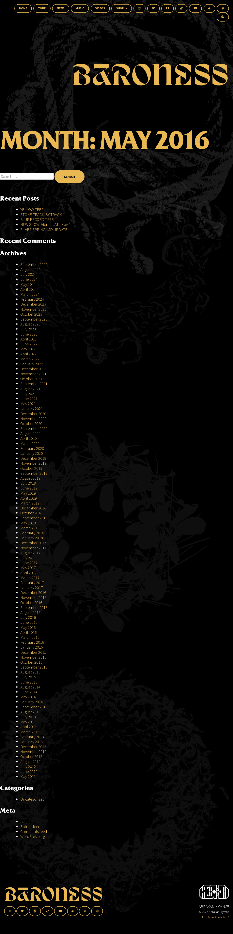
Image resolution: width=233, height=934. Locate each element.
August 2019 (30, 478)
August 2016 (30, 612)
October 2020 (31, 423)
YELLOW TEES (31, 209)
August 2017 (30, 552)
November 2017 (33, 547)
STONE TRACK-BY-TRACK (41, 214)
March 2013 (29, 731)
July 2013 (28, 716)
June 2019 (29, 488)
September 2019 (33, 473)
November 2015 (33, 657)
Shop (121, 8)
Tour (42, 8)
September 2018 (33, 517)
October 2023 (31, 314)
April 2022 (28, 353)
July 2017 (28, 557)
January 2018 (31, 537)
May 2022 (28, 349)
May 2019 (28, 493)
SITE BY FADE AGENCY (214, 917)
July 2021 (28, 393)
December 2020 (33, 413)
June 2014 (29, 692)
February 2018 (32, 532)
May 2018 (28, 523)
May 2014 (28, 697)
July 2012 (28, 766)
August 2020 (30, 433)
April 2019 (28, 498)
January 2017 (31, 587)
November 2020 (33, 418)
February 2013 (32, 736)
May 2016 (28, 627)
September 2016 (33, 607)
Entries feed (30, 826)
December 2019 (33, 458)
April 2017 (28, 572)
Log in (25, 821)
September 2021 (33, 383)
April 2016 (28, 632)
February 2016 (32, 642)
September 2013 (33, 707)
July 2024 (28, 274)
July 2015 (28, 677)
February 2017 (32, 582)
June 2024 (29, 279)
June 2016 (29, 622)
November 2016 (33, 597)
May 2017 (28, 567)
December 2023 (33, 304)
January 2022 (31, 364)
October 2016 (31, 602)
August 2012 (30, 761)
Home (23, 8)
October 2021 (31, 378)
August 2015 (30, 672)
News (61, 8)
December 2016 (33, 592)
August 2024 (30, 269)
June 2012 (29, 771)
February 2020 (32, 448)
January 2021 (31, 408)
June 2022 (29, 344)
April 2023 (28, 339)
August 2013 (30, 712)
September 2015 (33, 667)
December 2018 (33, 508)
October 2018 (31, 513)
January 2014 (31, 701)
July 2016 (28, 617)
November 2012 (33, 751)
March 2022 (29, 358)
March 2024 (29, 294)
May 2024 (28, 284)
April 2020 (28, 438)
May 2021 (28, 403)
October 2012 (31, 756)
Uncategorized (32, 799)
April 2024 (28, 289)
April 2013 (28, 726)
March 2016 (29, 637)
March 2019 (29, 503)
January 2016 (31, 647)
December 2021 (33, 368)
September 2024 (33, 264)
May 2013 (28, 721)
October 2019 (31, 468)
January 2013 (31, 741)
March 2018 (29, 528)
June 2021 (29, 398)
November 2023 (33, 309)
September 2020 (33, 428)
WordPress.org (32, 836)
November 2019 (33, 463)
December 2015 (33, 652)
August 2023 (30, 324)
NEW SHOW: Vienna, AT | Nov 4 (45, 224)
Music (80, 8)
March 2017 (29, 577)
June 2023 (29, 334)
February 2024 (32, 299)
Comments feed (33, 831)
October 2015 (31, 662)
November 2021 (33, 373)
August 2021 (30, 388)
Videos (100, 8)
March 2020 (29, 443)
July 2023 (28, 329)
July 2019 (28, 483)
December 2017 (33, 542)
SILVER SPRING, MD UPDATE (43, 229)
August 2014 (30, 687)
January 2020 (31, 453)
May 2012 (28, 776)
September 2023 (33, 319)
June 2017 (29, 562)
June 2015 (29, 682)
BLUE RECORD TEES (37, 219)
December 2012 (33, 746)
